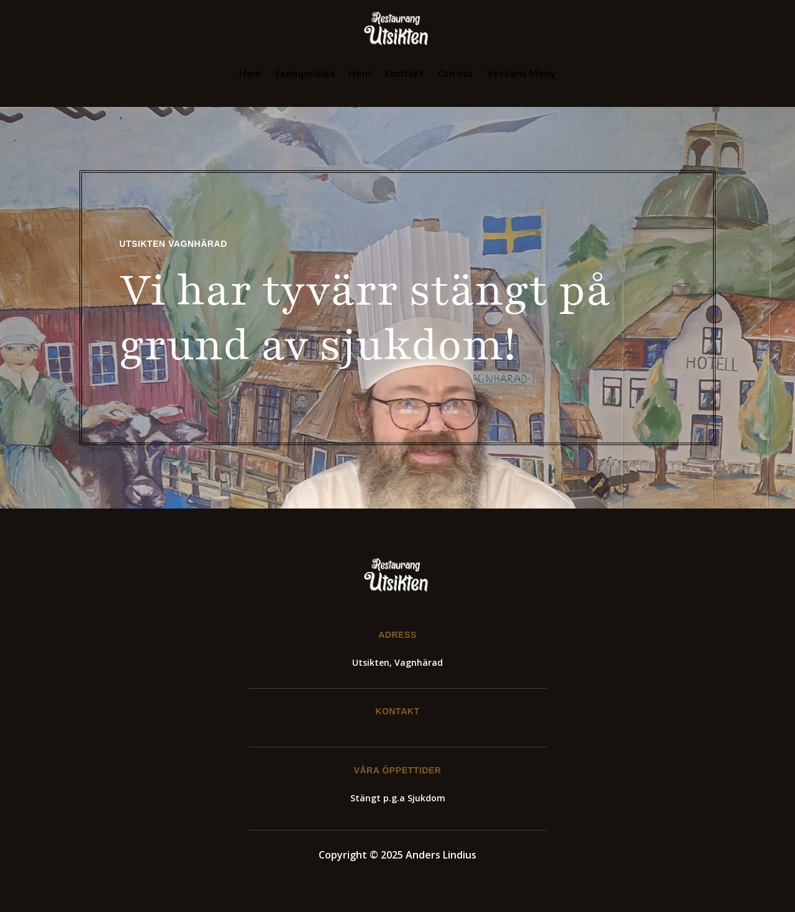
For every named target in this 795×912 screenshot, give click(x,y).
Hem (250, 73)
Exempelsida (305, 73)
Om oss (455, 73)
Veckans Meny (521, 73)
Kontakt (404, 73)
